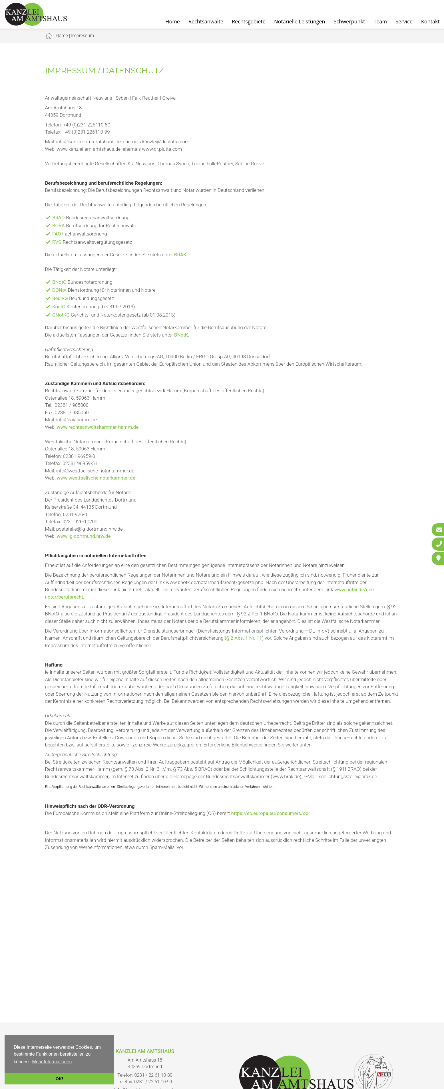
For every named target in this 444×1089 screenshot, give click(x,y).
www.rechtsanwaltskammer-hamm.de (97, 427)
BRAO (58, 217)
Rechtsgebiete (249, 21)
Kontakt (430, 21)
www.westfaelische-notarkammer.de (96, 478)
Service (404, 21)
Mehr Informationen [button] (52, 1061)
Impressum (82, 35)
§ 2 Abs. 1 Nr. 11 (244, 638)
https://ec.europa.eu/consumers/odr (270, 813)
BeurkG (60, 298)
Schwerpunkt (349, 21)
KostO (58, 306)
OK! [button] (59, 1078)
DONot (59, 290)
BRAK (180, 254)
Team (380, 21)
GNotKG (61, 315)
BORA (58, 225)
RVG (57, 242)
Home (172, 21)
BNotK (181, 335)
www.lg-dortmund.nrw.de (84, 536)
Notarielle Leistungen (299, 21)
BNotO (59, 282)
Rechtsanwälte (205, 21)
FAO (56, 234)
